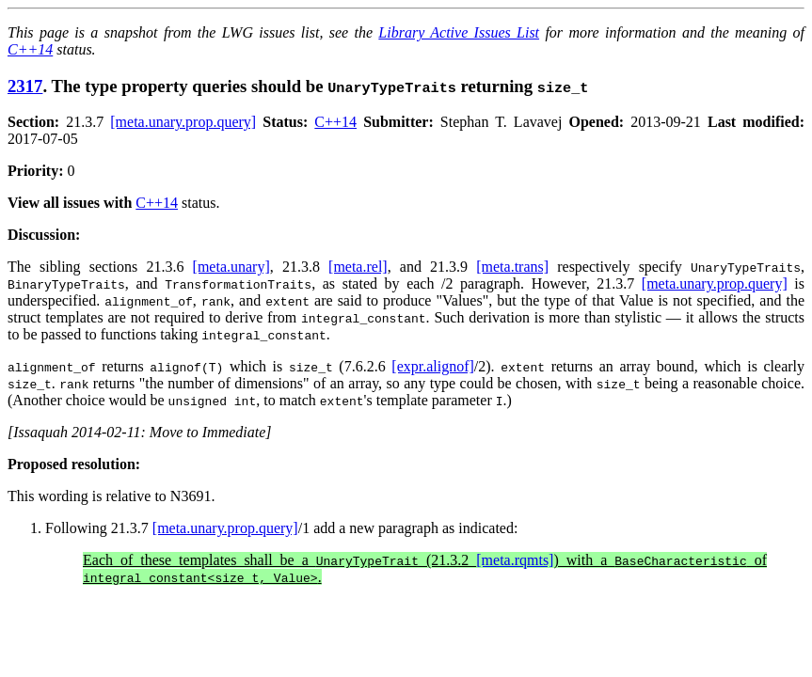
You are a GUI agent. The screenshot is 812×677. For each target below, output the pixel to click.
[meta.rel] (358, 267)
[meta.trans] (512, 267)
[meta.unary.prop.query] (183, 122)
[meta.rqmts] (514, 560)
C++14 (30, 49)
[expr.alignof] (432, 366)
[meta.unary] (231, 267)
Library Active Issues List (458, 32)
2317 (25, 86)
